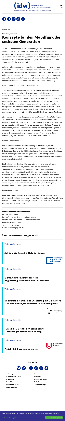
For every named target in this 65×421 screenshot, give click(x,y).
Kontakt (36, 382)
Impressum (37, 376)
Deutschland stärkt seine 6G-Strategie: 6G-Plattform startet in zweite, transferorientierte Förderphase (33, 302)
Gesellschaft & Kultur (13, 376)
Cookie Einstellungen (40, 385)
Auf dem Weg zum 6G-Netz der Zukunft (25, 253)
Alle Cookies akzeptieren (54, 418)
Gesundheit (10, 379)
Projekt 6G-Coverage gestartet (21, 349)
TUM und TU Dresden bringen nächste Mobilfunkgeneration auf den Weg (24, 330)
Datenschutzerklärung (40, 379)
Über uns (36, 374)
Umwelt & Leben (11, 382)
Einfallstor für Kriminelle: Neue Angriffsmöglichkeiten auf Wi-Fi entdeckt (26, 279)
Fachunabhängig (11, 387)
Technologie (10, 374)
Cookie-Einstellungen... (9, 418)
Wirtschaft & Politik (12, 385)
